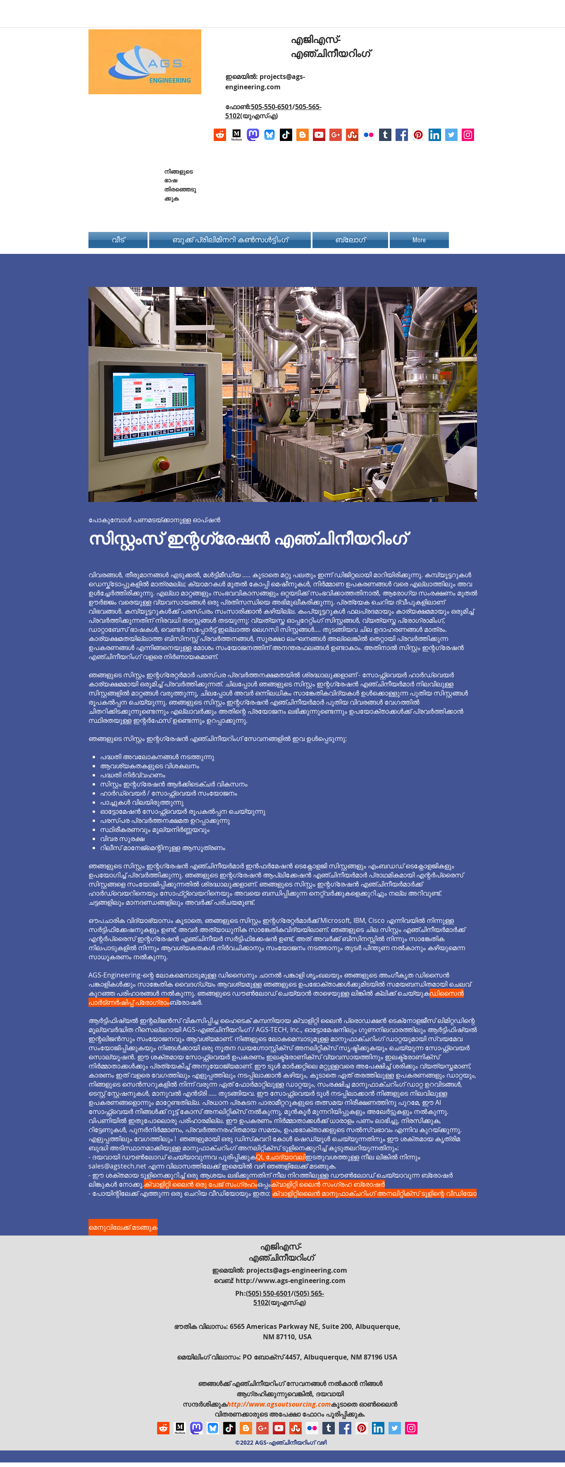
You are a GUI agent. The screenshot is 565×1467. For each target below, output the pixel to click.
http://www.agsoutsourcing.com (279, 1404)
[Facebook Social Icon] (402, 135)
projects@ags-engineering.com (296, 1270)
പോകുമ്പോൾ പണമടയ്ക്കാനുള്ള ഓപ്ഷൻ (154, 519)
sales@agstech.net (117, 1166)
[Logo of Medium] (236, 135)
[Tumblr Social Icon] (385, 135)
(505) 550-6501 (268, 1293)
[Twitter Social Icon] (451, 135)
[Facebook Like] (422, 179)
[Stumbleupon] (352, 135)
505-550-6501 (271, 106)
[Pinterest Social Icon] (418, 135)
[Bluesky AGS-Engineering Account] (269, 135)
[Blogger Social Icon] (302, 135)
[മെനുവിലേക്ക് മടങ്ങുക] (122, 1227)
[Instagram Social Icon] (468, 135)
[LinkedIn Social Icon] (435, 135)
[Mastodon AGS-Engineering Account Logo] (253, 135)
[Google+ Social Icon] (335, 135)
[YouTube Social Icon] (319, 135)
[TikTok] (286, 135)
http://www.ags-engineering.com (291, 1280)
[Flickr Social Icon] (368, 135)
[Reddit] (220, 135)
